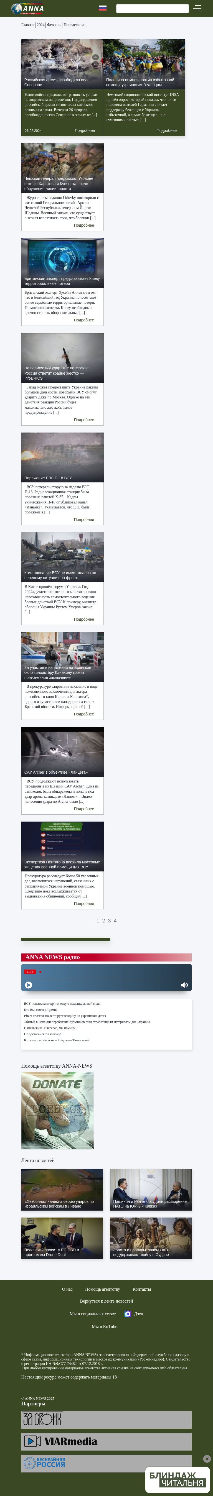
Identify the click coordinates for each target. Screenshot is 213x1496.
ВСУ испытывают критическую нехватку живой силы (62, 1003)
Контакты (142, 1289)
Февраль (54, 25)
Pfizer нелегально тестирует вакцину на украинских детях (65, 1015)
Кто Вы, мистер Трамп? (40, 1009)
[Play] (28, 985)
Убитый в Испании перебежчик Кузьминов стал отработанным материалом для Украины (87, 1022)
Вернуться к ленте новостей (106, 1301)
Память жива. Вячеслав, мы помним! (50, 1028)
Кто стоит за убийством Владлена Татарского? (57, 1040)
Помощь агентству (102, 1289)
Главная (27, 25)
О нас (67, 1289)
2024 (41, 25)
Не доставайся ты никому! (42, 1034)
